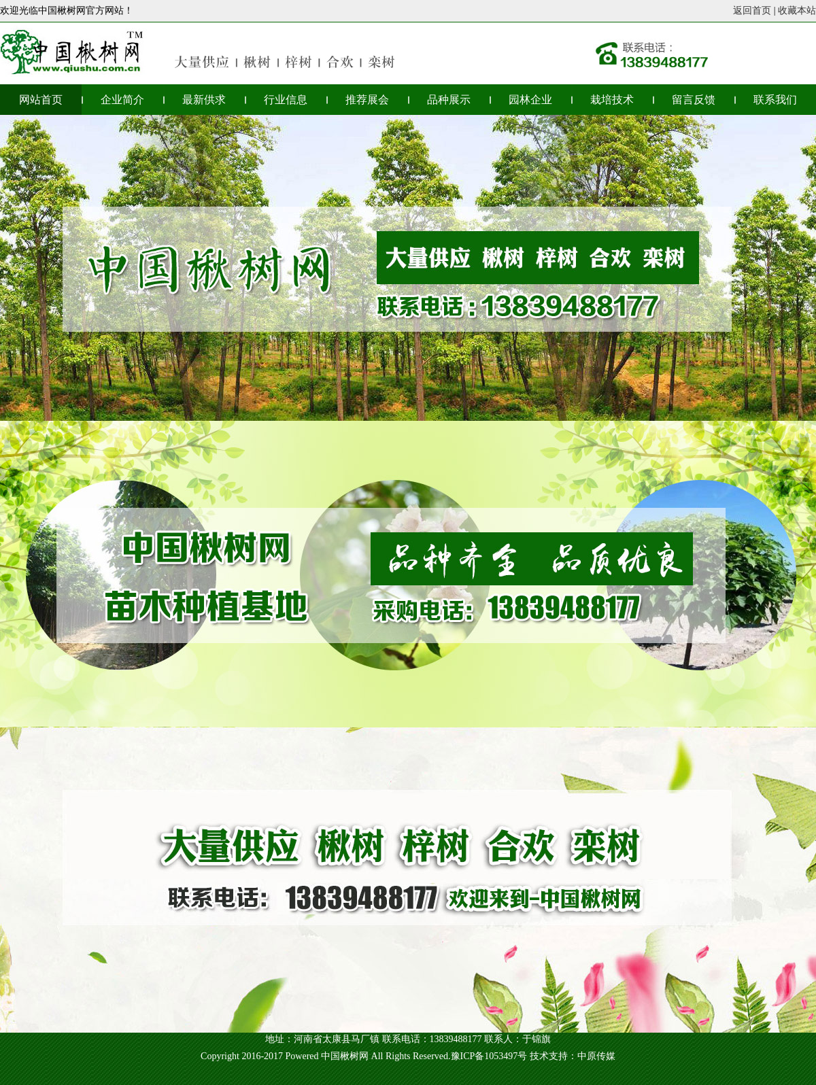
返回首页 (752, 10)
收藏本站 (797, 10)
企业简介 (122, 99)
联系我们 (775, 99)
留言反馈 (693, 99)
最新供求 (204, 99)
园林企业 (530, 99)
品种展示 (449, 99)
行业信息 (285, 99)
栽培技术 (612, 99)
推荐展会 (367, 99)
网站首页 (41, 99)
